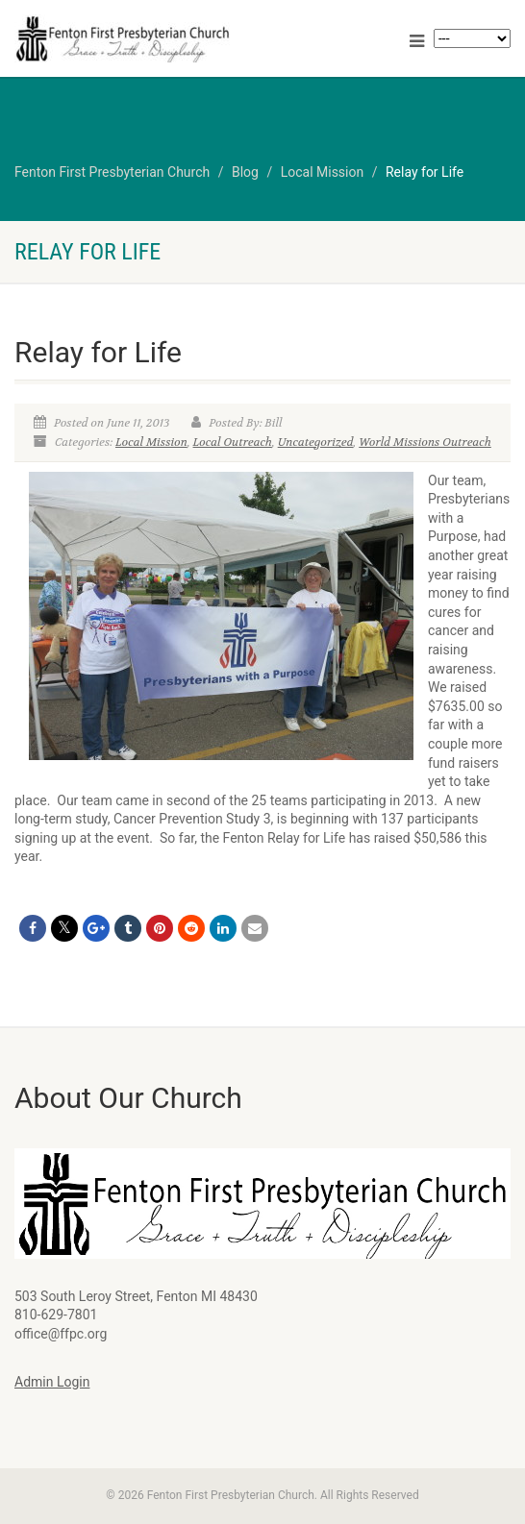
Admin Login (51, 1381)
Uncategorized (316, 442)
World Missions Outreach (425, 442)
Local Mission (151, 442)
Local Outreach (232, 442)
